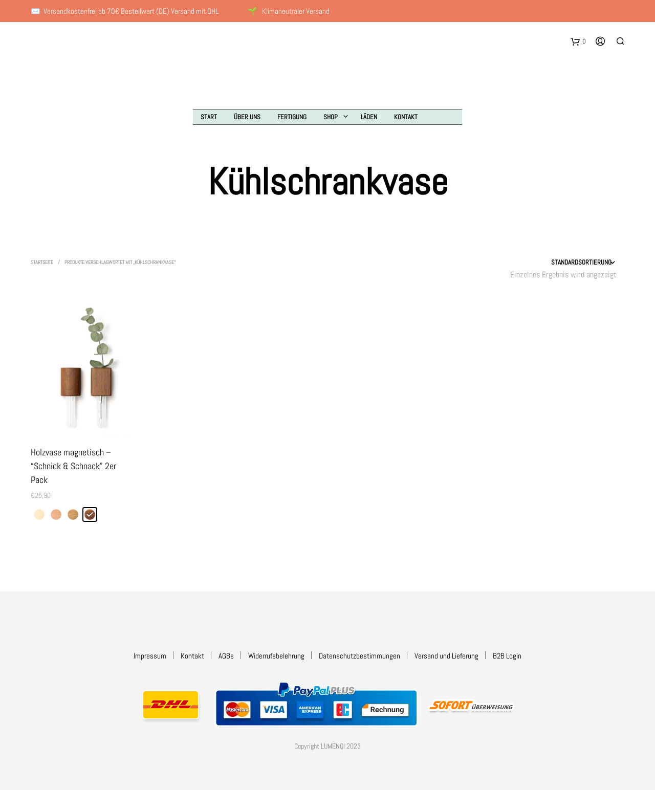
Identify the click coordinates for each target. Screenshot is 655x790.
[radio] (39, 514)
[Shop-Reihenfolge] (556, 262)
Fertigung (292, 117)
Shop (330, 117)
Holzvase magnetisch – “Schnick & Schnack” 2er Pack (73, 466)
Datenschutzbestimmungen (359, 656)
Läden (369, 117)
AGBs (226, 656)
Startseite (42, 262)
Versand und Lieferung (446, 656)
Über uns (247, 117)
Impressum (150, 656)
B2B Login (507, 656)
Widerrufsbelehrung (276, 656)
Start (209, 117)
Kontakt (406, 117)
